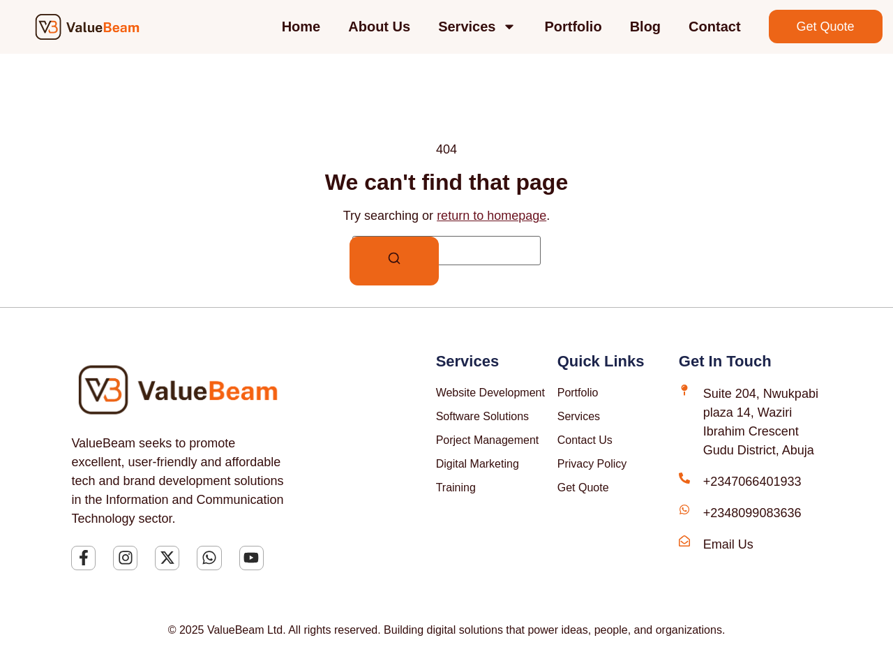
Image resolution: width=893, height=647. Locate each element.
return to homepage (491, 216)
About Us (379, 26)
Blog (645, 26)
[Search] (394, 261)
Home (301, 26)
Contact (714, 26)
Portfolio (572, 26)
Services (477, 26)
